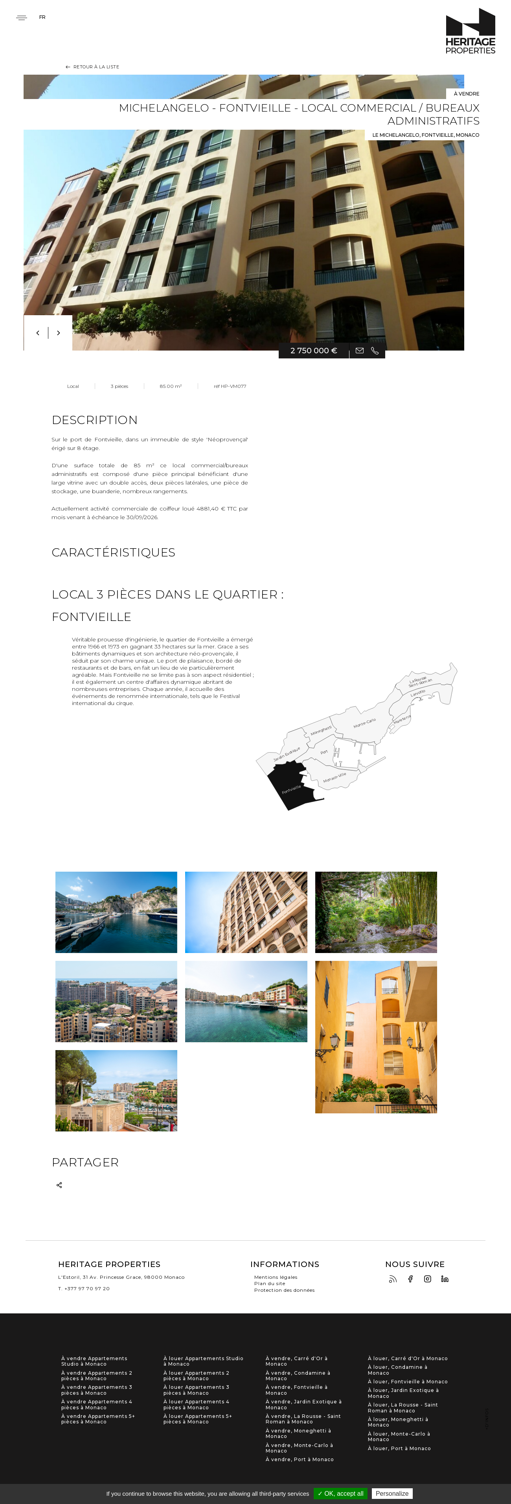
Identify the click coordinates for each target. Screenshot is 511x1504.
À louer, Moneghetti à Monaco (398, 1422)
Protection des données (284, 1290)
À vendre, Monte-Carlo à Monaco (299, 1448)
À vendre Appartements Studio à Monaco (94, 1361)
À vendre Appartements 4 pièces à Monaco (96, 1404)
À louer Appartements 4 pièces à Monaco (197, 1404)
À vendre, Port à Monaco (300, 1459)
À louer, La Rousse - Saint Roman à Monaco (403, 1407)
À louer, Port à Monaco (399, 1448)
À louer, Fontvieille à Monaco (408, 1382)
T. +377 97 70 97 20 (84, 1288)
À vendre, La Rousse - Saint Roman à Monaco (303, 1419)
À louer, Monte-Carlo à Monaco (399, 1436)
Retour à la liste (91, 67)
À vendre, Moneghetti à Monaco (298, 1433)
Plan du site (269, 1283)
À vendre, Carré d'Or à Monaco (297, 1361)
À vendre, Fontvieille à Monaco (297, 1390)
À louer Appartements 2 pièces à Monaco (197, 1375)
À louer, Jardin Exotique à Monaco (403, 1393)
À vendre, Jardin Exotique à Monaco (304, 1404)
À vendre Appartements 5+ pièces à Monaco (98, 1419)
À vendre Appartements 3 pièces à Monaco (96, 1390)
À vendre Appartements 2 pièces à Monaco (96, 1375)
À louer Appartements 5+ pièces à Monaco (198, 1419)
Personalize (392, 1493)
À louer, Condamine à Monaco (398, 1369)
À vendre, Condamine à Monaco (298, 1375)
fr (42, 17)
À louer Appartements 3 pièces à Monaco (197, 1390)
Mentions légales (276, 1277)
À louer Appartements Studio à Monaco (204, 1361)
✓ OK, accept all (341, 1493)
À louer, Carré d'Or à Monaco (408, 1358)
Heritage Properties (470, 31)
